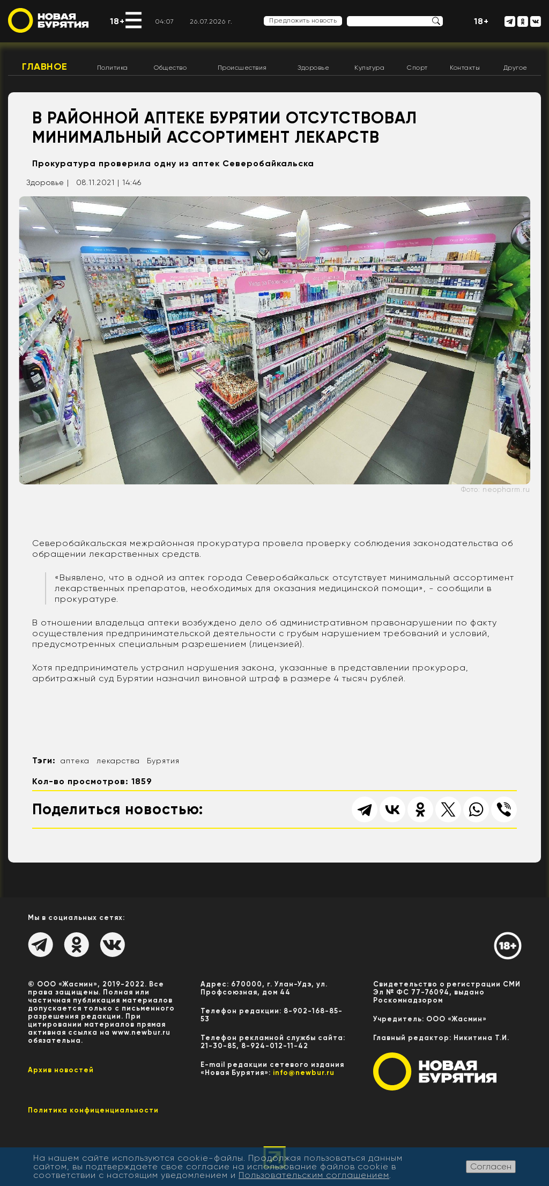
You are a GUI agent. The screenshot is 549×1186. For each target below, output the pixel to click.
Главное (45, 66)
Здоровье (313, 67)
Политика (112, 67)
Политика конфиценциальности (93, 1110)
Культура (369, 67)
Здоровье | (47, 182)
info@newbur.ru (304, 1073)
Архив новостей (61, 1070)
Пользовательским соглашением (314, 1175)
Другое (515, 67)
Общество (170, 67)
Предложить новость (303, 20)
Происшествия (242, 67)
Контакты (465, 67)
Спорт (417, 67)
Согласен (490, 1166)
